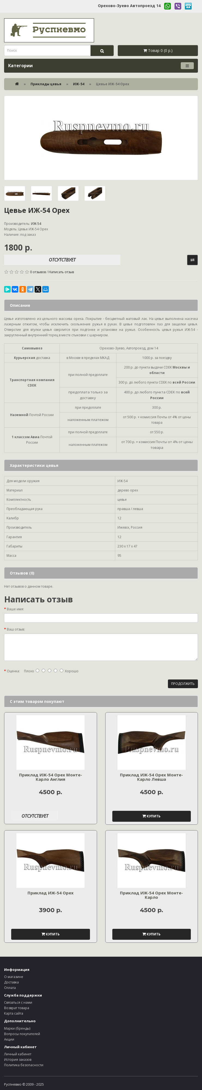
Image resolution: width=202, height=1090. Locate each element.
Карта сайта (13, 1013)
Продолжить (183, 683)
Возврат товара (16, 1008)
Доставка (11, 982)
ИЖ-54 (78, 84)
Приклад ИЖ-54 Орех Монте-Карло (151, 895)
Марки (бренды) (17, 1028)
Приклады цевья (46, 84)
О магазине (13, 976)
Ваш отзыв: (16, 629)
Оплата (10, 987)
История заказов (17, 1059)
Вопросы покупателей (22, 1034)
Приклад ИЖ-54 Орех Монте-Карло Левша (151, 777)
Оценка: (13, 671)
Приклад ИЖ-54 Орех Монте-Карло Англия (50, 777)
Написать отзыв (61, 272)
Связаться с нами (18, 1002)
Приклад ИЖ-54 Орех (51, 892)
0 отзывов (38, 272)
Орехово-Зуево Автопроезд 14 (129, 5)
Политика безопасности (23, 1065)
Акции (9, 1039)
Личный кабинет (17, 1054)
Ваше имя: (15, 609)
